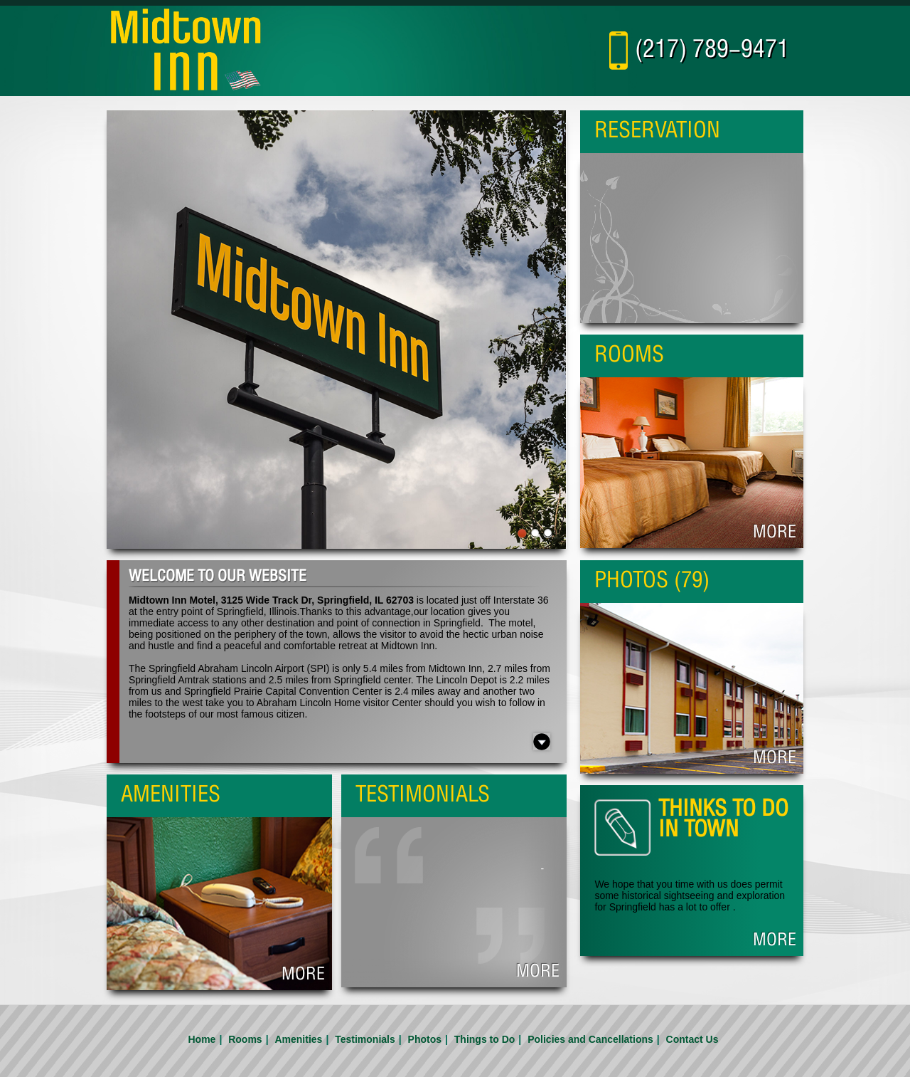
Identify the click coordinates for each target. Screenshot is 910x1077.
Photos (424, 1039)
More (538, 972)
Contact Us (692, 1039)
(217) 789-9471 (712, 50)
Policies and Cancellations (590, 1039)
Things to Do (484, 1039)
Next (563, 338)
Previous (110, 338)
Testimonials (365, 1039)
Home (201, 1039)
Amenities (298, 1039)
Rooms (245, 1039)
